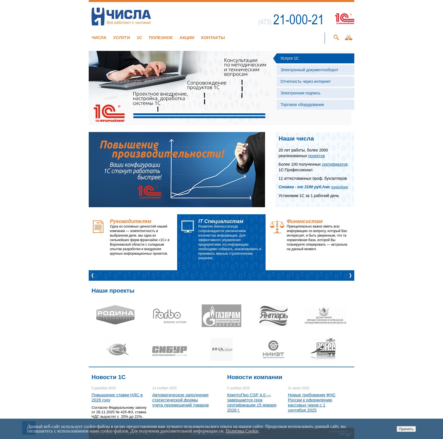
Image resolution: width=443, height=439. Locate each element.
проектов (316, 155)
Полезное (161, 37)
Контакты (213, 37)
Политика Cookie (242, 431)
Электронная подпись (300, 93)
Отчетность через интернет (306, 81)
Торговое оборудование (302, 104)
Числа (99, 37)
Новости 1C (109, 377)
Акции (186, 37)
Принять (406, 429)
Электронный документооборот (309, 70)
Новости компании (254, 377)
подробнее (339, 187)
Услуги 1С (290, 58)
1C (139, 37)
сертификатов (335, 164)
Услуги (121, 37)
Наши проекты (113, 290)
